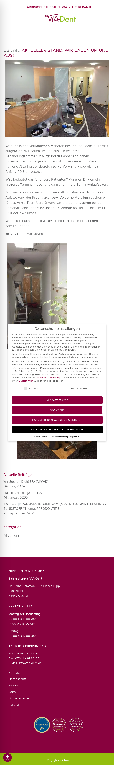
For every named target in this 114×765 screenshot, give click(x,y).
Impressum (16, 675)
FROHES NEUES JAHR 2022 (23, 493)
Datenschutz (18, 668)
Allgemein (11, 536)
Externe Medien (77, 388)
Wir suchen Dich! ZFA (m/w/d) (26, 481)
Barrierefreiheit (20, 687)
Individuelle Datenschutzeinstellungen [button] (57, 429)
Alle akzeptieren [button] (57, 400)
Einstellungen (25, 380)
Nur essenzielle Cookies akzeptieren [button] (57, 420)
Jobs (12, 681)
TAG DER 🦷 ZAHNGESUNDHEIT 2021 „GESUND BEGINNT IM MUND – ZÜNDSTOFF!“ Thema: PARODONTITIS (55, 506)
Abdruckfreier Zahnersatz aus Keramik (59, 7)
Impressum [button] (75, 437)
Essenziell (31, 388)
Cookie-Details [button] (40, 437)
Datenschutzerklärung (48, 377)
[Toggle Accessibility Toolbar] (7, 757)
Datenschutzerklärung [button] (59, 437)
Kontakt (14, 662)
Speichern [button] (57, 410)
